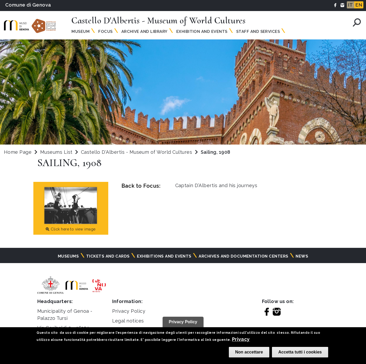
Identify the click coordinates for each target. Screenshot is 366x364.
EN (358, 5)
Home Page (18, 152)
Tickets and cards (108, 256)
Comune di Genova (28, 5)
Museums (68, 256)
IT (350, 5)
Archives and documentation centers (243, 256)
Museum (80, 31)
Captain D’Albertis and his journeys (216, 185)
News (302, 256)
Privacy (241, 339)
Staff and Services (258, 31)
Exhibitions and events (164, 256)
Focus (105, 31)
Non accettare (249, 352)
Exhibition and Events (202, 31)
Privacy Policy (129, 311)
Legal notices (128, 321)
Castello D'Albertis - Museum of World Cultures (137, 152)
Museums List (56, 152)
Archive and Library (144, 31)
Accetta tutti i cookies (300, 352)
